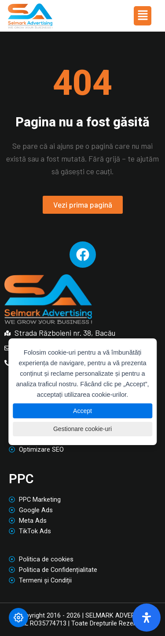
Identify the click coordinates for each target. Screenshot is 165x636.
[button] (142, 15)
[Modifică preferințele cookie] (18, 617)
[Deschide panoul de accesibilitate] (146, 618)
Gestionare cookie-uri (82, 428)
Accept (82, 410)
